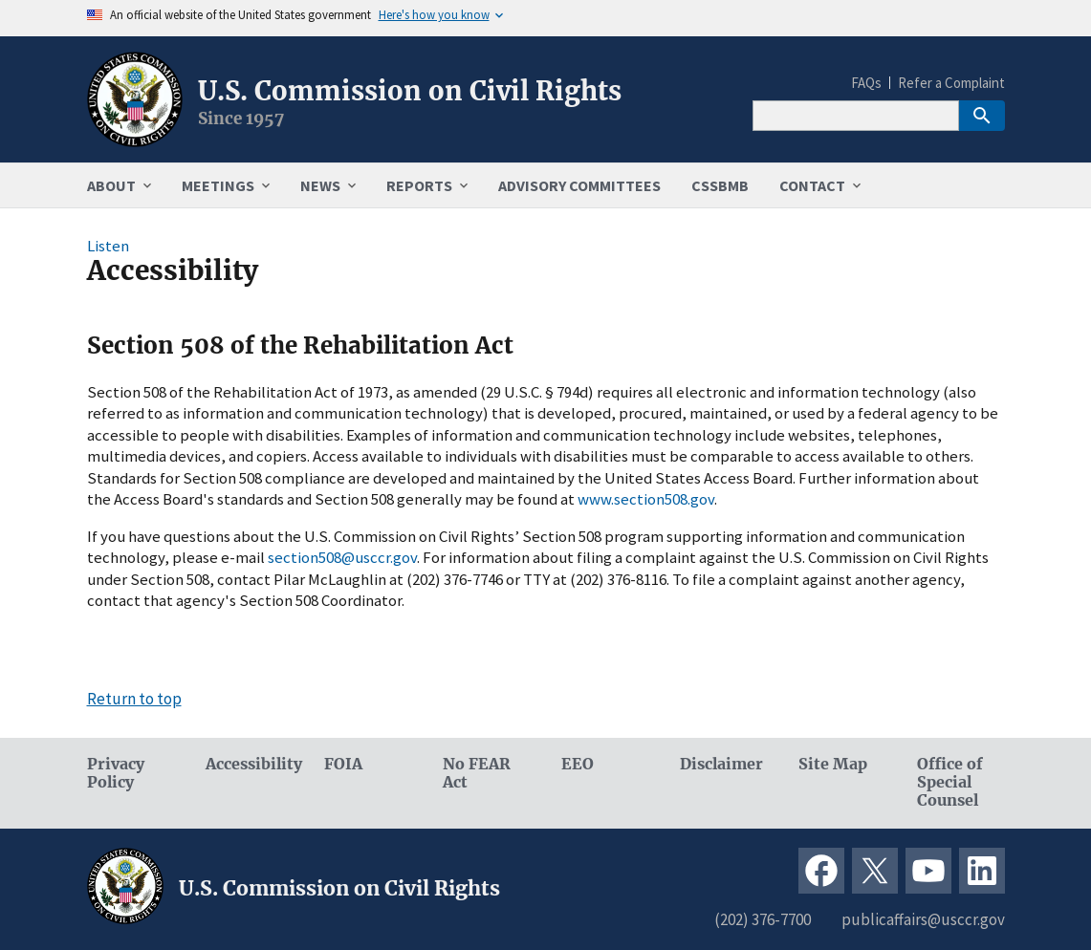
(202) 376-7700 (762, 919)
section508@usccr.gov (342, 557)
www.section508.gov (646, 498)
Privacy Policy (115, 773)
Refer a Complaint (951, 82)
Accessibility (250, 764)
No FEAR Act (477, 773)
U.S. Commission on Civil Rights (410, 91)
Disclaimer (721, 764)
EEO (577, 764)
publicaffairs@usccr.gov (923, 919)
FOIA (343, 764)
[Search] (856, 115)
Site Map (832, 764)
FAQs (866, 82)
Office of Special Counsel (950, 782)
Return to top (134, 698)
